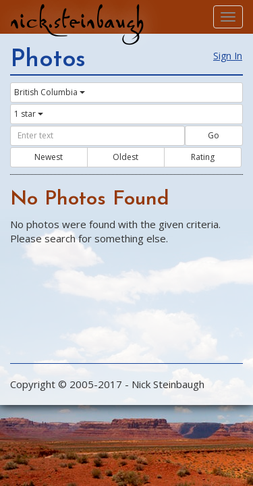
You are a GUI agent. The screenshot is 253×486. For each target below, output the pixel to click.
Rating (203, 157)
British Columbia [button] (49, 92)
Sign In (227, 55)
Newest (48, 157)
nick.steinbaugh (77, 21)
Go (213, 135)
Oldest (125, 157)
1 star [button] (28, 113)
